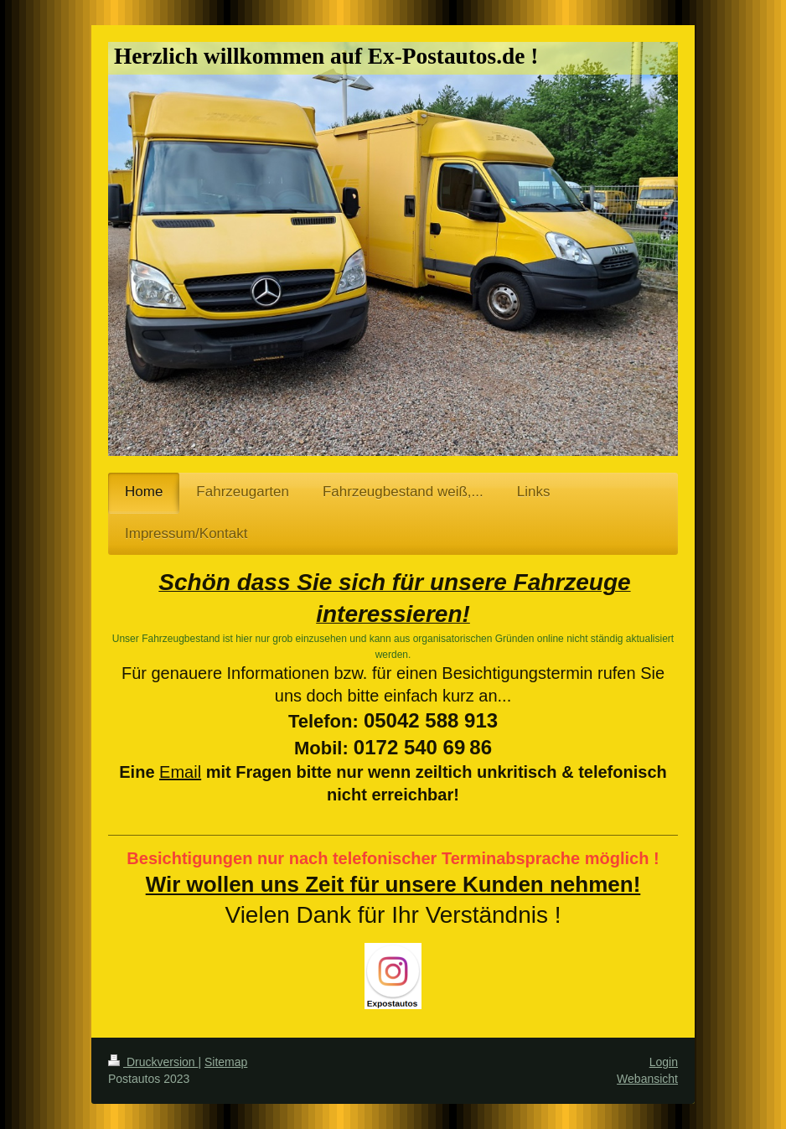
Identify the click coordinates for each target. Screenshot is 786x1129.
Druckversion (153, 1062)
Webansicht (647, 1078)
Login (663, 1062)
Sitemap (225, 1062)
